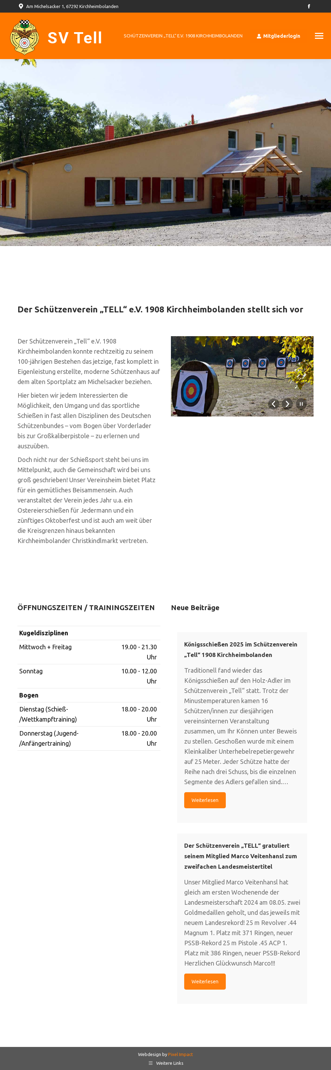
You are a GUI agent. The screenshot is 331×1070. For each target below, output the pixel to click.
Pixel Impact (180, 1054)
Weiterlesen (205, 800)
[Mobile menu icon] (319, 36)
